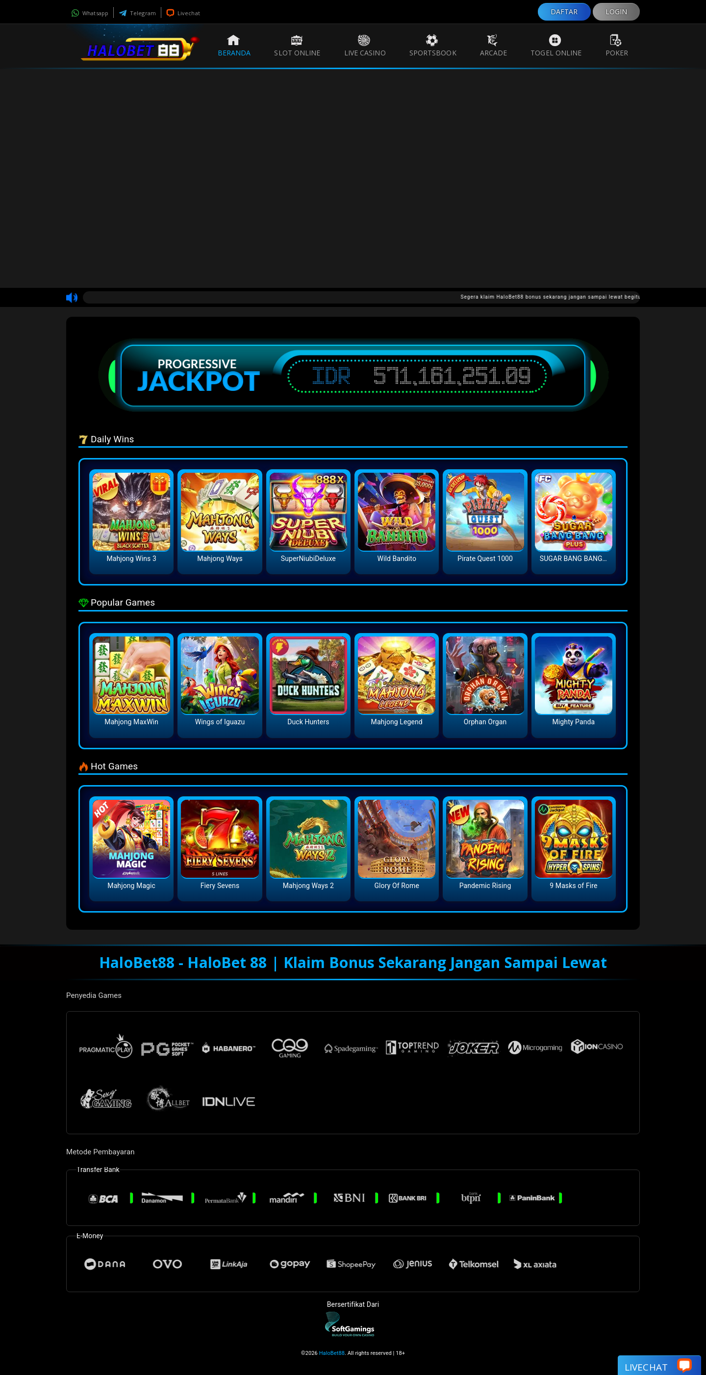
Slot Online (297, 45)
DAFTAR (564, 11)
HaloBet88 (332, 1353)
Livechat (183, 13)
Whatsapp (89, 13)
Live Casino (365, 45)
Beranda (234, 45)
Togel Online (555, 45)
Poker (617, 45)
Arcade (493, 45)
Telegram (137, 13)
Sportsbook (432, 45)
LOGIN (616, 11)
